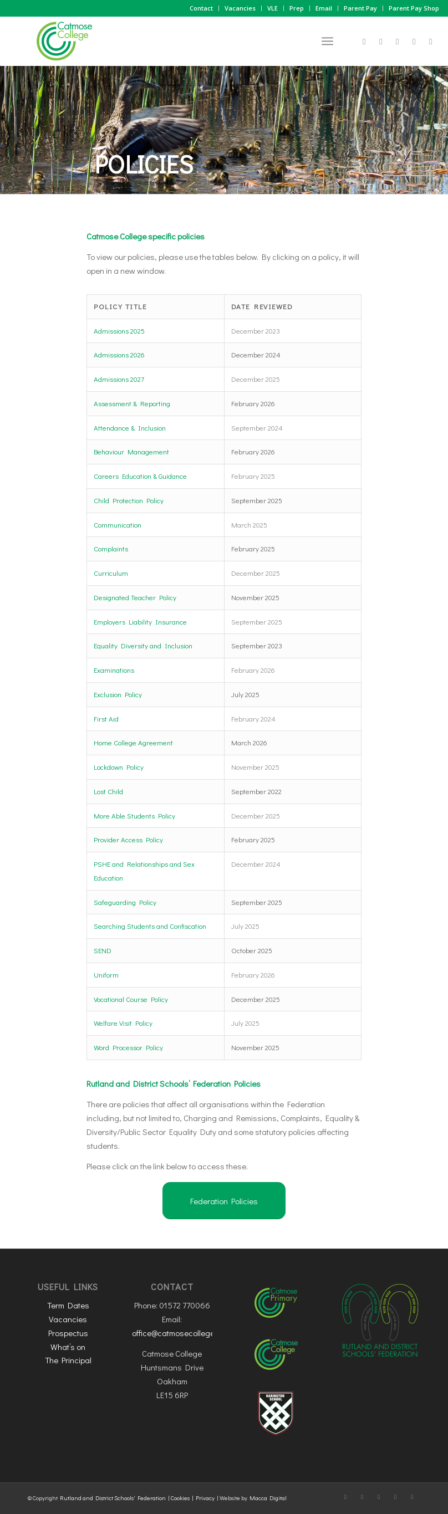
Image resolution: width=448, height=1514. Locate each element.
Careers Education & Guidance (140, 475)
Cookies (180, 1497)
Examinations (114, 669)
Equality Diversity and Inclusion (143, 645)
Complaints (111, 548)
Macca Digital (268, 1497)
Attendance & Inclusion (130, 427)
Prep (296, 8)
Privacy (205, 1497)
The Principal (68, 1359)
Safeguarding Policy (125, 902)
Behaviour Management (131, 451)
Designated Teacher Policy (135, 597)
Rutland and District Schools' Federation (113, 1497)
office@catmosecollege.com (181, 1332)
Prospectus (68, 1332)
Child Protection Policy (129, 500)
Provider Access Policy (128, 839)
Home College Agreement (133, 742)
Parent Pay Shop (414, 8)
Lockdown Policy (119, 766)
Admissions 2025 (119, 330)
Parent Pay (360, 8)
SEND (102, 950)
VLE (272, 8)
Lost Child (108, 791)
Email (323, 8)
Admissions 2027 (119, 378)
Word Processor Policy (128, 1047)
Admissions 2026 (119, 354)
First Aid (106, 718)
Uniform (106, 974)
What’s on (67, 1346)
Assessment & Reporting (132, 403)
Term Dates (68, 1305)
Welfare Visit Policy (123, 1022)
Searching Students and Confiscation (150, 925)
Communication (117, 524)
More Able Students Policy (134, 815)
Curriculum (111, 572)
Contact (201, 8)
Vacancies (240, 8)
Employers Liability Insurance (140, 621)
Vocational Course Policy (131, 999)
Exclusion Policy (118, 694)
